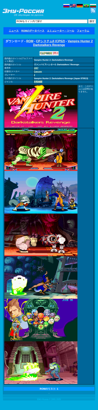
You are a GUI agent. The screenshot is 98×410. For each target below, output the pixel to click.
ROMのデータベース (32, 30)
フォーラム (83, 30)
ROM (29, 41)
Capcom (38, 71)
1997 (36, 68)
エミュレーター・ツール (60, 30)
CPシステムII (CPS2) (50, 41)
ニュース (14, 30)
